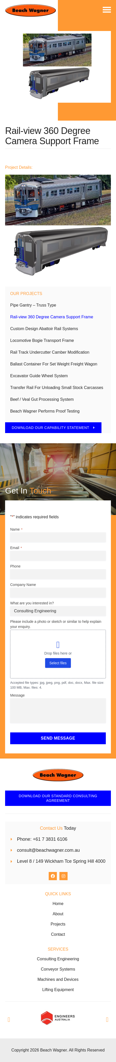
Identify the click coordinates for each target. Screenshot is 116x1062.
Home (58, 903)
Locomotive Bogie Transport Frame (42, 340)
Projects (58, 924)
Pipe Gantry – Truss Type (33, 305)
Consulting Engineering (58, 959)
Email (16, 548)
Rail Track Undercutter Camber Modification (49, 352)
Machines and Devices (58, 979)
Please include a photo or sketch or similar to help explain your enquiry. (55, 624)
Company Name (23, 585)
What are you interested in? (32, 603)
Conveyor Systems (58, 969)
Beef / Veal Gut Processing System (42, 399)
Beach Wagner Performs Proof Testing (45, 411)
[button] (9, 1019)
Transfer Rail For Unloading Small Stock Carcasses (56, 387)
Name (16, 529)
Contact (58, 934)
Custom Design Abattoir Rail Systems (44, 329)
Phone (15, 566)
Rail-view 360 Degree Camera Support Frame (51, 317)
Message (17, 695)
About (58, 914)
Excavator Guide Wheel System (39, 376)
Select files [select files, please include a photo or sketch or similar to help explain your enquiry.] (58, 663)
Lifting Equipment (58, 989)
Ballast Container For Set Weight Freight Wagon (53, 364)
